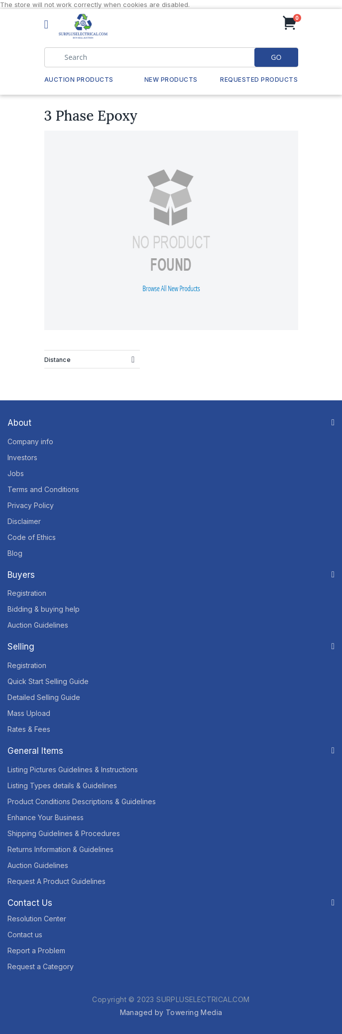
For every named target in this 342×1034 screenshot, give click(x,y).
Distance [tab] (57, 359)
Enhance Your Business (45, 817)
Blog (14, 553)
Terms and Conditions (43, 489)
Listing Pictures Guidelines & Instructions (72, 769)
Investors (22, 457)
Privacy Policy (30, 505)
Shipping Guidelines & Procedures (63, 833)
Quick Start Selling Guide (48, 681)
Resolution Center (36, 918)
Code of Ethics (31, 537)
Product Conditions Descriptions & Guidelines (81, 801)
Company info (30, 441)
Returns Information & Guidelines (60, 849)
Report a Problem (36, 950)
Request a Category (40, 966)
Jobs (15, 473)
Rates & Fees (28, 729)
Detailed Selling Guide (43, 697)
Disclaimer (24, 521)
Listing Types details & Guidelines (62, 785)
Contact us (24, 934)
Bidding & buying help (43, 609)
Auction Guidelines (37, 625)
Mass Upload (28, 713)
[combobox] (171, 57)
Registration (26, 593)
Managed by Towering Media (171, 1012)
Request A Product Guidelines (56, 881)
